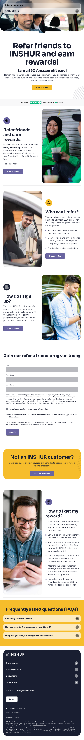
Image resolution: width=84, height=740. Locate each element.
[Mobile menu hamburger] (77, 11)
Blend (17, 717)
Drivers (8, 5)
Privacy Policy (14, 417)
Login (11, 699)
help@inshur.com (25, 690)
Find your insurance (42, 473)
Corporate (18, 5)
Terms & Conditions (13, 713)
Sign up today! (42, 87)
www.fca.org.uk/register (39, 725)
